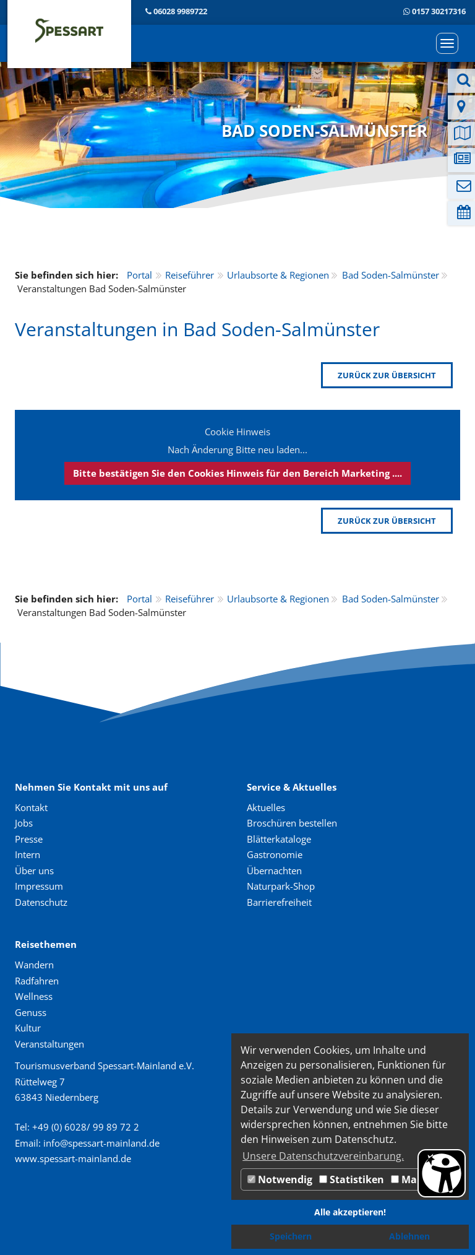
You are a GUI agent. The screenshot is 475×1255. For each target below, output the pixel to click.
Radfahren (37, 981)
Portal (139, 275)
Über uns (34, 870)
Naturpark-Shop (281, 886)
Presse (29, 839)
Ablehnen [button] (409, 1236)
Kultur (28, 1028)
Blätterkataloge (279, 839)
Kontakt (31, 807)
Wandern (34, 964)
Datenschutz (41, 902)
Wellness (34, 996)
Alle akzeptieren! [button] (350, 1212)
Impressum (39, 886)
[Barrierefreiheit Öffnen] (441, 1173)
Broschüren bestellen (292, 823)
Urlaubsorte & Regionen (278, 275)
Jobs (24, 823)
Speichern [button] (291, 1236)
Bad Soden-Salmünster (390, 275)
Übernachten (274, 870)
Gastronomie (274, 854)
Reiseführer (189, 275)
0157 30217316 (439, 11)
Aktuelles (266, 807)
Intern (27, 854)
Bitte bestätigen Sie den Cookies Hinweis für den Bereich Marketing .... (237, 473)
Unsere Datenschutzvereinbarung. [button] (323, 1156)
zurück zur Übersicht (387, 375)
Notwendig (279, 1179)
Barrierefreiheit (279, 902)
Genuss (30, 1012)
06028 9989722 (180, 11)
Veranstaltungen (49, 1044)
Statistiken (351, 1179)
